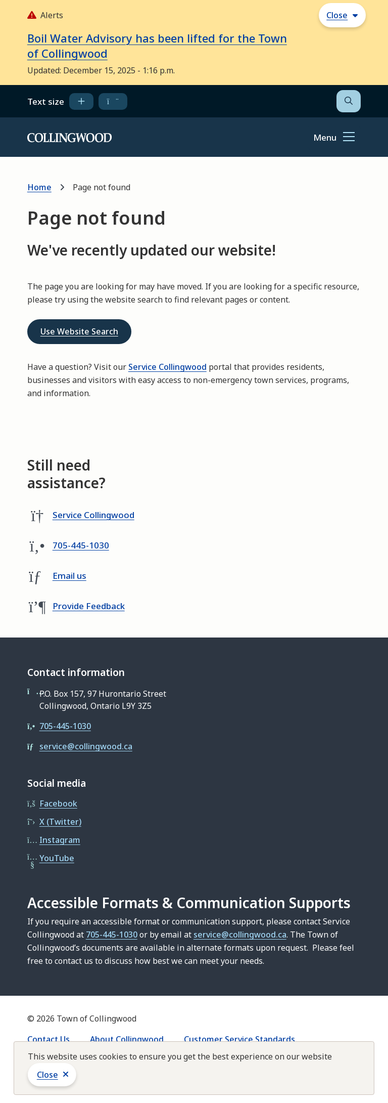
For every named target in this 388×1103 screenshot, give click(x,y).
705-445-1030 (81, 545)
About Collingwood (127, 1039)
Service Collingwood (167, 366)
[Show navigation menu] (334, 137)
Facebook (58, 803)
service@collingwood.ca (85, 746)
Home (39, 187)
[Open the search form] (348, 101)
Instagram (59, 839)
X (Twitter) (60, 821)
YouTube (56, 858)
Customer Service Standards (239, 1039)
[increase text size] (81, 101)
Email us (69, 575)
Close (47, 1074)
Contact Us (48, 1039)
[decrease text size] (113, 101)
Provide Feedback (89, 606)
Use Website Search (79, 331)
